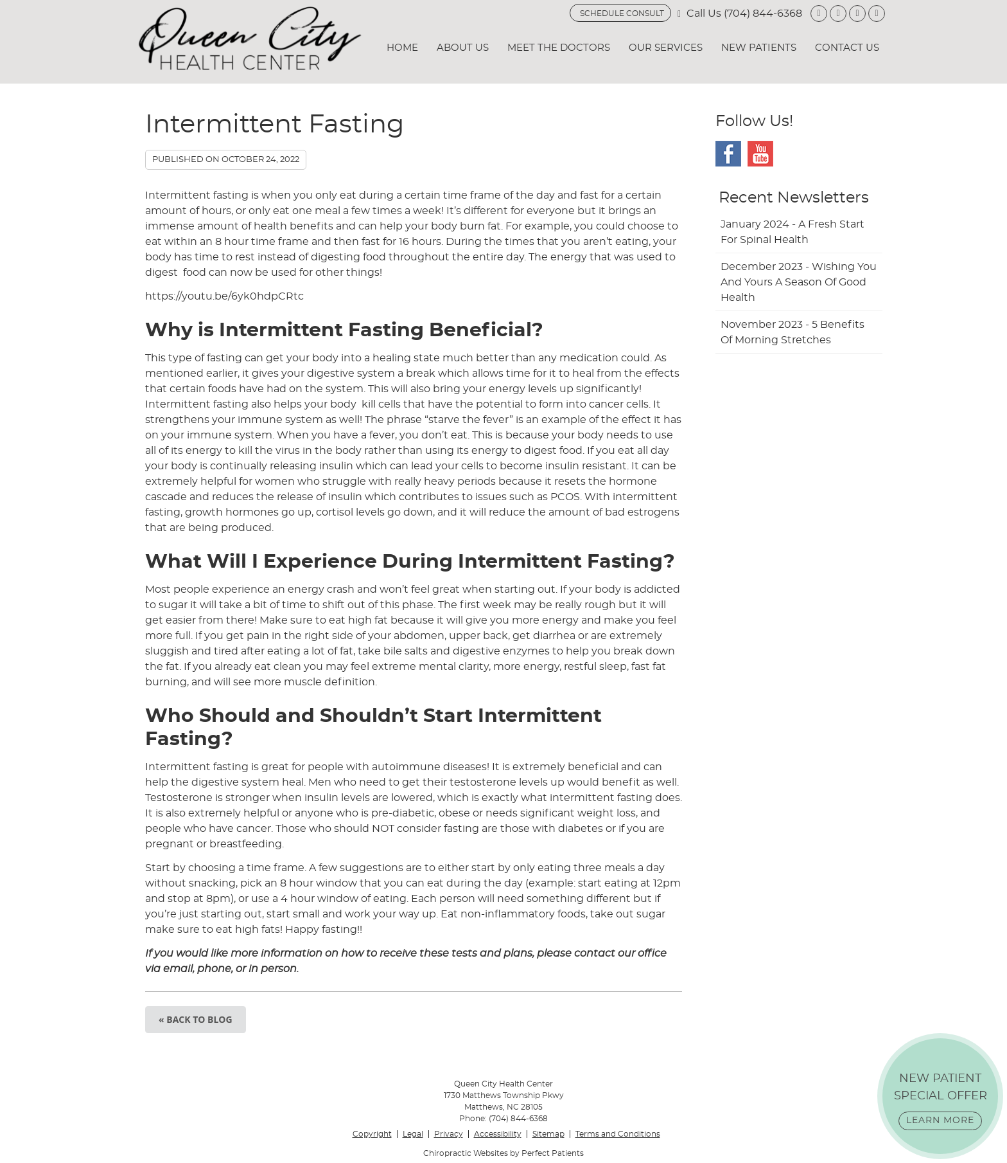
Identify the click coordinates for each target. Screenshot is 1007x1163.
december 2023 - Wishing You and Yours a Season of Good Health (799, 282)
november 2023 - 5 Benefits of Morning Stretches (792, 332)
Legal (413, 1134)
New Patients (758, 48)
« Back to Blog (195, 1019)
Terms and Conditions (617, 1134)
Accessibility (497, 1134)
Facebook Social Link (728, 154)
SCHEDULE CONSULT (622, 13)
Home (402, 48)
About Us (463, 48)
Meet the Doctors (558, 48)
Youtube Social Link (760, 154)
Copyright (372, 1134)
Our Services (666, 48)
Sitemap (548, 1134)
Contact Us (847, 48)
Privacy (448, 1134)
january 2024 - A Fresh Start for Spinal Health (792, 232)
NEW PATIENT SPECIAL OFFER (940, 1101)
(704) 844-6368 (763, 13)
